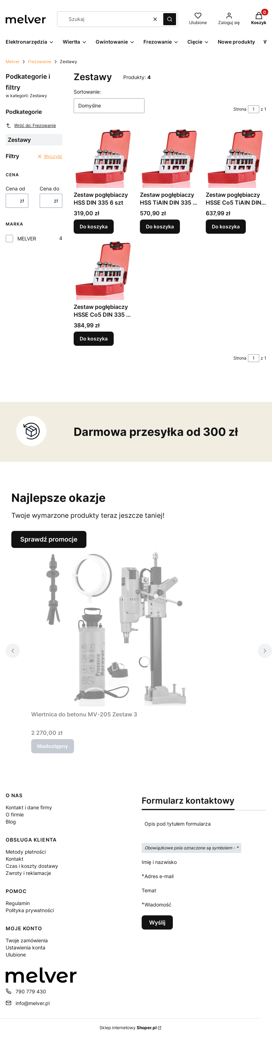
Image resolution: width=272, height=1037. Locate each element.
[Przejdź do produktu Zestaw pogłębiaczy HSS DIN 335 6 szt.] (104, 157)
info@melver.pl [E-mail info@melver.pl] (33, 1003)
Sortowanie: (87, 92)
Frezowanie (39, 61)
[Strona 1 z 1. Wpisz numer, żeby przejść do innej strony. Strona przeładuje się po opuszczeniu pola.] (253, 109)
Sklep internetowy (128, 1027)
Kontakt (14, 859)
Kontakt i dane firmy (29, 807)
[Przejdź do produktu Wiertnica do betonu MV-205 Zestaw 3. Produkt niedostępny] (119, 628)
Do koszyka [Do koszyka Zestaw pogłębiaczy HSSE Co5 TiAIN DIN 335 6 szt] (226, 226)
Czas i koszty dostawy (32, 866)
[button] (169, 19)
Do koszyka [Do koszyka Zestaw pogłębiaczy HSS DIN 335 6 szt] (94, 226)
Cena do (49, 188)
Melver (12, 61)
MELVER (26, 238)
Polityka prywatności (30, 910)
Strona (239, 109)
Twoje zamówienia (27, 940)
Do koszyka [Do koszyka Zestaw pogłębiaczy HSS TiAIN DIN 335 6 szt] (160, 226)
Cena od (15, 188)
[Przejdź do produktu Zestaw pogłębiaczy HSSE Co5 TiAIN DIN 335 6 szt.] (236, 157)
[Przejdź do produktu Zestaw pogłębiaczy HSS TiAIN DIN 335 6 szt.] (170, 157)
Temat (149, 890)
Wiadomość (157, 904)
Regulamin (18, 903)
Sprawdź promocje (49, 539)
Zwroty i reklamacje (28, 873)
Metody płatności (26, 852)
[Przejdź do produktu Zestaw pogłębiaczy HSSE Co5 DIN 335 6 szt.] (104, 269)
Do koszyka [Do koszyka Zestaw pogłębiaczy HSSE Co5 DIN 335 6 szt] (94, 339)
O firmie (15, 814)
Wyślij (157, 922)
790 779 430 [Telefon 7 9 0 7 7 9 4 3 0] (31, 991)
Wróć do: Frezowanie (31, 125)
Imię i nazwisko (159, 862)
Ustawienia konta (25, 947)
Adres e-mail (159, 876)
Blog (11, 822)
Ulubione (16, 955)
